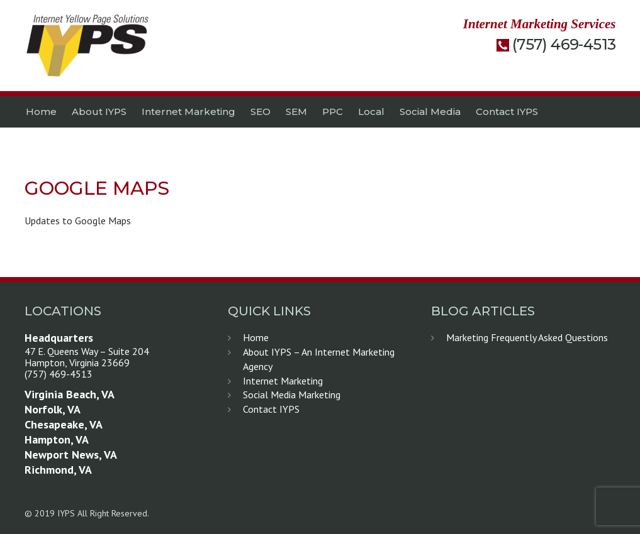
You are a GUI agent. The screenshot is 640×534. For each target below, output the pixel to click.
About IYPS (99, 111)
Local (371, 111)
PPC (332, 111)
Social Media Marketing (291, 394)
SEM (296, 111)
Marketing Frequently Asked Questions (527, 337)
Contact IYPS (507, 111)
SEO (260, 111)
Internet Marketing (188, 111)
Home (41, 111)
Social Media (430, 111)
